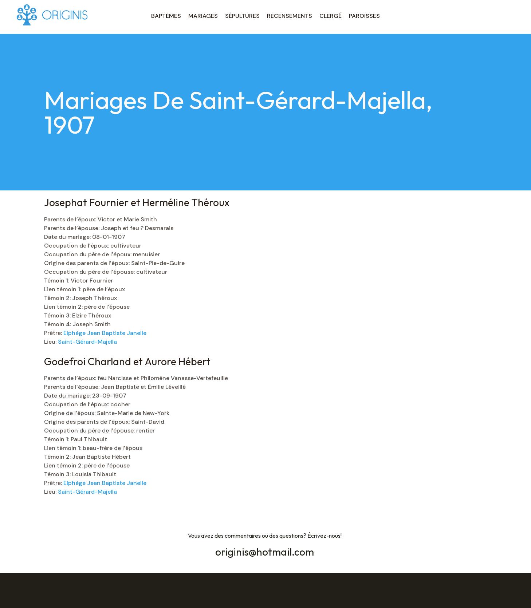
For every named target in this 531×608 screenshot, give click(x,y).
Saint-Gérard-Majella (87, 342)
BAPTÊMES (166, 16)
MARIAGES (203, 16)
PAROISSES (364, 16)
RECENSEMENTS (289, 16)
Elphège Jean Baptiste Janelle (104, 333)
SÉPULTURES (242, 16)
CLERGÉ (330, 16)
